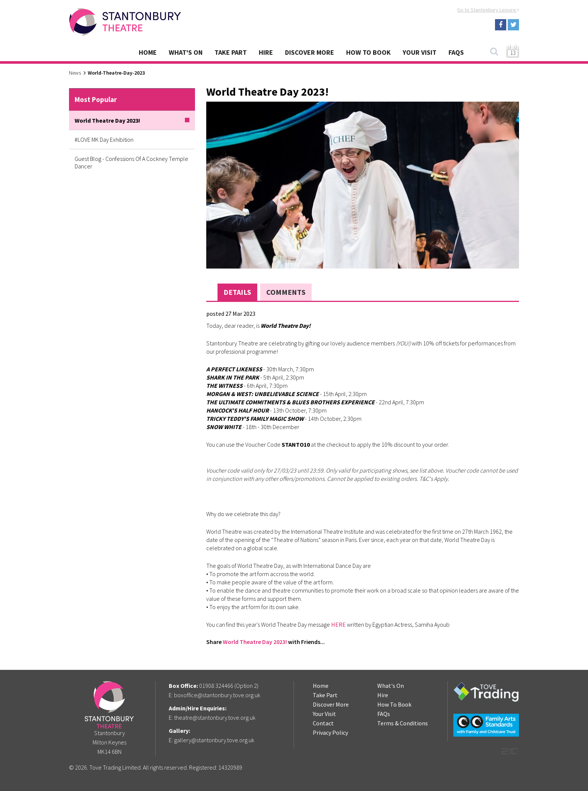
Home (148, 52)
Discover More (309, 52)
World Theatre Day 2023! (255, 641)
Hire (266, 52)
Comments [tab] (286, 292)
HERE (338, 624)
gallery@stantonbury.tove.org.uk (214, 740)
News (75, 72)
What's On (185, 52)
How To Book (368, 52)
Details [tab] (237, 292)
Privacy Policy (330, 732)
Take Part (230, 52)
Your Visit (419, 52)
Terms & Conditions (402, 723)
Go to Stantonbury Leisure (488, 9)
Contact (323, 723)
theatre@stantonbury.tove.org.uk (214, 717)
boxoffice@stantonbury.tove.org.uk (217, 695)
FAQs (456, 52)
